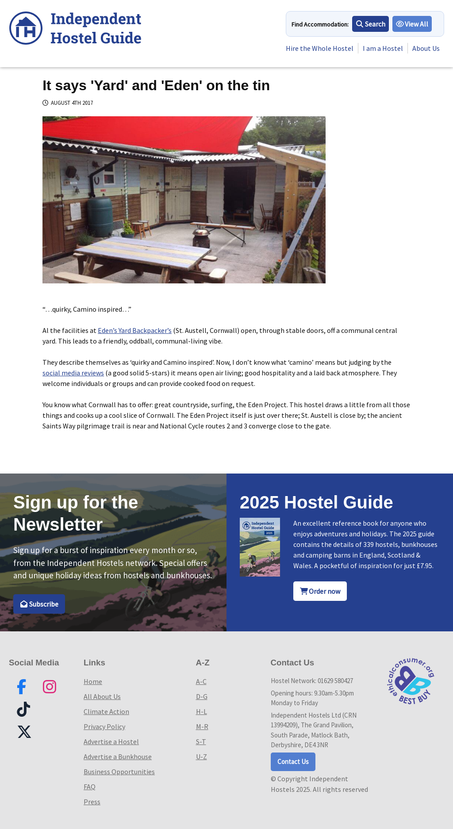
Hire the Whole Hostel (319, 48)
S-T (201, 741)
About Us (426, 48)
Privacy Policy (104, 726)
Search (370, 23)
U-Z (201, 756)
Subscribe (39, 604)
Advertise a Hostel (111, 741)
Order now (320, 591)
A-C (201, 681)
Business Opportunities (119, 771)
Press (92, 801)
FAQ (90, 786)
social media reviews (73, 372)
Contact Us (293, 761)
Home (93, 681)
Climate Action (106, 711)
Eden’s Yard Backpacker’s (135, 330)
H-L (201, 711)
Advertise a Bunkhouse (118, 756)
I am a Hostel (383, 48)
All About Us (102, 696)
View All (412, 23)
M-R (202, 726)
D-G (201, 696)
